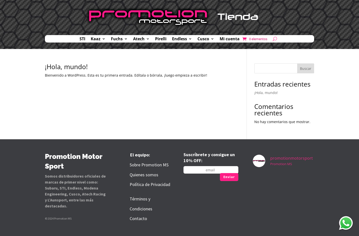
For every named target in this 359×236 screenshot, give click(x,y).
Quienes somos (144, 175)
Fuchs (117, 39)
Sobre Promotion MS (149, 165)
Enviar (229, 177)
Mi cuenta (230, 39)
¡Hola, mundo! (66, 66)
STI (82, 39)
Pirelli (161, 39)
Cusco (203, 39)
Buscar (305, 68)
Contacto (138, 218)
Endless (179, 39)
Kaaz (95, 39)
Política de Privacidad (150, 184)
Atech (139, 39)
